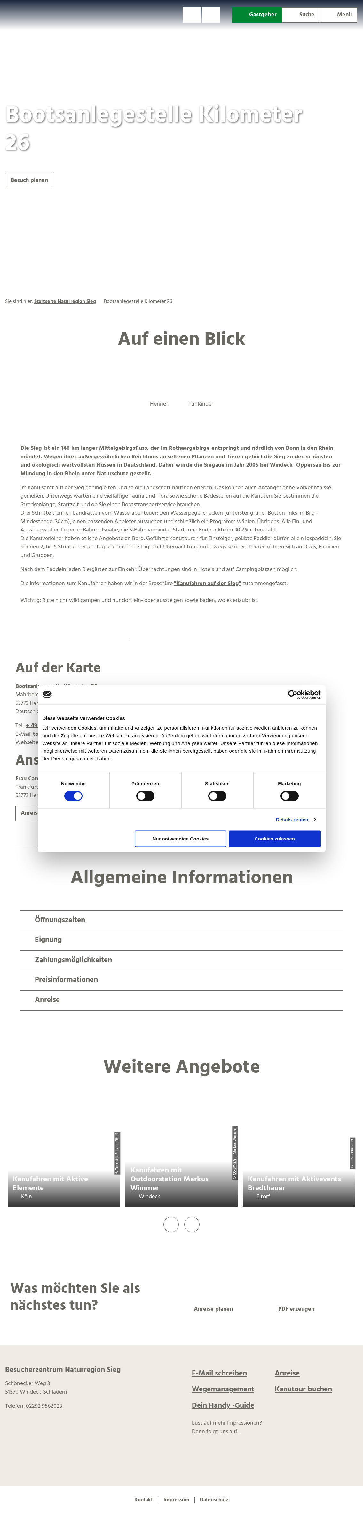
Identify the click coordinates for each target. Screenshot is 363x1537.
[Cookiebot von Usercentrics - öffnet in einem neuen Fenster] (293, 694)
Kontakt (143, 1500)
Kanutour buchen (303, 1390)
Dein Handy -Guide (223, 1406)
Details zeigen (292, 819)
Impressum (176, 1500)
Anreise (287, 1374)
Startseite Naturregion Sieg (65, 302)
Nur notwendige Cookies (180, 838)
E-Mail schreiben (219, 1374)
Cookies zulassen (275, 838)
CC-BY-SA (235, 1167)
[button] (192, 15)
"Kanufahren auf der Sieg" (207, 583)
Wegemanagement (223, 1390)
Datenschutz (214, 1500)
